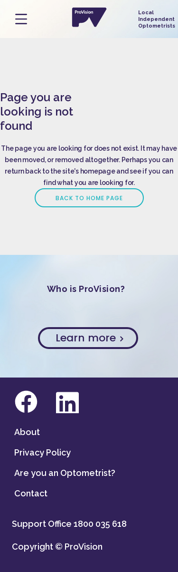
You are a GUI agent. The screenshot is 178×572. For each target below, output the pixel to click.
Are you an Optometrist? (64, 473)
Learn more (89, 337)
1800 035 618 (100, 524)
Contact (30, 493)
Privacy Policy (42, 452)
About (27, 432)
